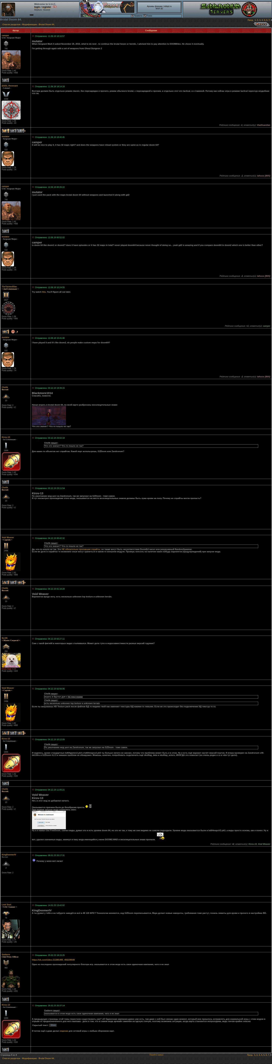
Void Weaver (8, 537)
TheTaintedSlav (9, 286)
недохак (64, 1031)
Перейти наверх (156, 1055)
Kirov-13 (6, 437)
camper (5, 35)
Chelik (5, 387)
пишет (54, 443)
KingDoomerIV (9, 854)
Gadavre (6, 954)
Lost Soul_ (7, 904)
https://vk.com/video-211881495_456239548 (53, 960)
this (44, 292)
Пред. (250, 20)
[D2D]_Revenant (10, 86)
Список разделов (11, 24)
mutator (5, 136)
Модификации (29, 24)
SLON (5, 638)
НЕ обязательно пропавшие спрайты (81, 549)
